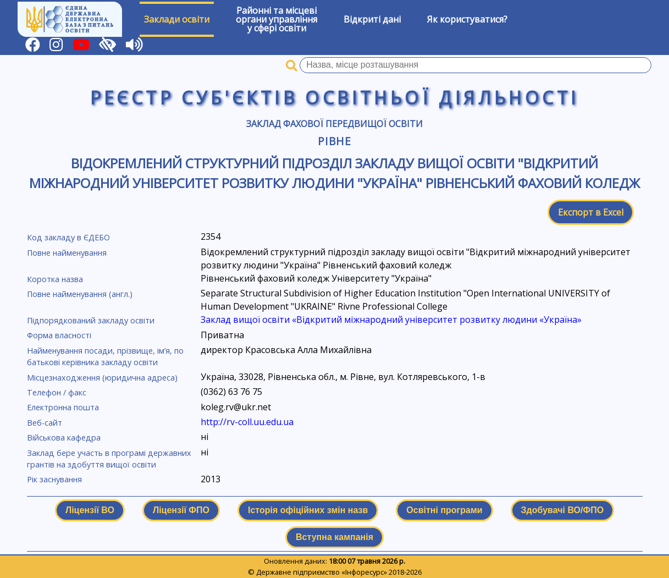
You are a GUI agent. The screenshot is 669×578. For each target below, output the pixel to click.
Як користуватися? (467, 19)
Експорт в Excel (590, 212)
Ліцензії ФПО (181, 510)
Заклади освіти (176, 19)
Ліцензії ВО (89, 510)
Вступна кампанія (334, 537)
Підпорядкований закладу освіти (90, 320)
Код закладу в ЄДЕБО (68, 237)
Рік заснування (54, 479)
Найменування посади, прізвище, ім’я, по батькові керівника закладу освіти (105, 356)
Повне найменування (67, 252)
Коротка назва (55, 279)
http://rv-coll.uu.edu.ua (247, 422)
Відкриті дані (372, 19)
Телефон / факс (56, 392)
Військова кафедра (64, 437)
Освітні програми (444, 510)
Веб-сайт (44, 422)
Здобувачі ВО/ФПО (562, 510)
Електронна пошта (63, 407)
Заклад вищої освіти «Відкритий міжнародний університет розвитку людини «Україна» (391, 319)
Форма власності (59, 335)
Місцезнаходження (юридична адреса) (102, 377)
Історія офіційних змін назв (308, 510)
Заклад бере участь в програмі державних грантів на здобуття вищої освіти (109, 459)
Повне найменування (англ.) (79, 294)
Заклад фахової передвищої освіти (334, 124)
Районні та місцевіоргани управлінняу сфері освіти (276, 19)
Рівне (335, 141)
